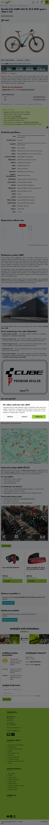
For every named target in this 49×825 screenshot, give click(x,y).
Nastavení (24, 416)
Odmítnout (10, 416)
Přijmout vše (39, 416)
